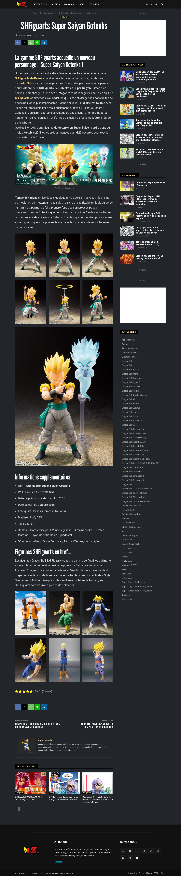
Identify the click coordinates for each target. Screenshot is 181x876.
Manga (69, 4)
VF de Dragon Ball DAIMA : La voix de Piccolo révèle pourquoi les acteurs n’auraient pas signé (150, 75)
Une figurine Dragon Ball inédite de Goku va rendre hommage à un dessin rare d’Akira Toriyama (97, 799)
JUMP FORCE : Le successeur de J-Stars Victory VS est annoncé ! (37, 725)
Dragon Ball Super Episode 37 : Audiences (150, 184)
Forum (94, 4)
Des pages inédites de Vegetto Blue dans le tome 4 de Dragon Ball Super (150, 230)
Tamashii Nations (25, 83)
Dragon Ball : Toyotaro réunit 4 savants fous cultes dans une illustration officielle (150, 137)
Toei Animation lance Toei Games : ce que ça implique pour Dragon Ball (149, 123)
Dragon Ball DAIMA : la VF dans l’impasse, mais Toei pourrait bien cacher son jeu (151, 108)
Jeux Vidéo (40, 4)
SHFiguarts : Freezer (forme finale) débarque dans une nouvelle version (149, 152)
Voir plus (143, 164)
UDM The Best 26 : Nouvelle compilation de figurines (97, 725)
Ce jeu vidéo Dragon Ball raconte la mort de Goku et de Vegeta (151, 216)
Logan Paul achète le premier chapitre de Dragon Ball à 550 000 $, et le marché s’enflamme (150, 92)
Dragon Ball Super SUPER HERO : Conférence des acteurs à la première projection (148, 200)
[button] (162, 4)
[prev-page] (17, 809)
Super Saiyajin (27, 35)
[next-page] (21, 809)
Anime (55, 4)
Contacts (58, 861)
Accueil (35, 13)
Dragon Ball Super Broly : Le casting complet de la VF (149, 257)
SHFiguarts (63, 13)
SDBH (82, 4)
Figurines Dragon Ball (48, 13)
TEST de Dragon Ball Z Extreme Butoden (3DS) (147, 243)
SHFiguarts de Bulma (28, 78)
